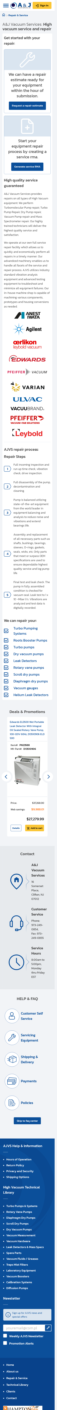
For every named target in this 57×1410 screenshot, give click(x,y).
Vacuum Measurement (20, 1235)
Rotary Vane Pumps (19, 1212)
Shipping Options (17, 1177)
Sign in (44, 5)
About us (12, 1371)
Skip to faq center (27, 1121)
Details (16, 828)
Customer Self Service (32, 1016)
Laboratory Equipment (21, 1270)
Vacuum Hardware (18, 1241)
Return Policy (15, 1165)
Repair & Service (18, 15)
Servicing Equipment (29, 1037)
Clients (10, 1391)
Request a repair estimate (27, 105)
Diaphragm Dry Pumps (20, 1218)
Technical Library (17, 1385)
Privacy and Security (20, 1171)
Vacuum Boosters (17, 1276)
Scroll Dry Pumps (17, 1223)
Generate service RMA (27, 167)
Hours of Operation (19, 1159)
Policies (27, 1102)
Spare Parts (13, 1253)
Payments (29, 1081)
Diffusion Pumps (17, 1288)
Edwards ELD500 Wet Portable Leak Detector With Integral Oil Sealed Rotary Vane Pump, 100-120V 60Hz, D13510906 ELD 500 (27, 730)
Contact (11, 1398)
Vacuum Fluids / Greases (22, 1259)
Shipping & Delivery (29, 1059)
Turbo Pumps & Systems (21, 1206)
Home (10, 1365)
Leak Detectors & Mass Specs (25, 1247)
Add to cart (36, 828)
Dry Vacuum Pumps (19, 1229)
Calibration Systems (19, 1282)
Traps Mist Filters (17, 1264)
